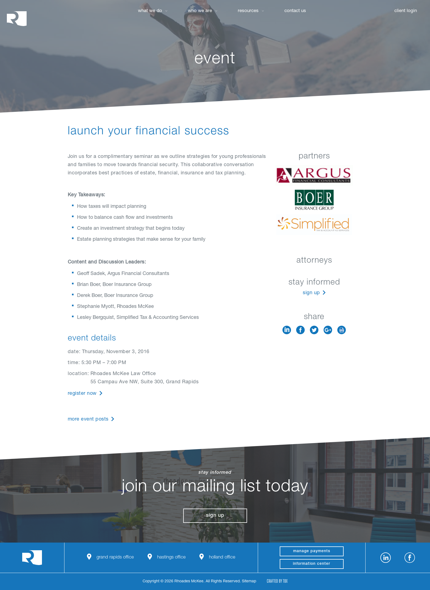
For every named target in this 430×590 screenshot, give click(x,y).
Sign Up (311, 293)
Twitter (314, 330)
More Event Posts (88, 419)
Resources (248, 11)
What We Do (150, 11)
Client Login (405, 11)
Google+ (328, 330)
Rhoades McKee (17, 18)
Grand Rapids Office (115, 557)
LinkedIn (286, 330)
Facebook (300, 330)
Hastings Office (171, 557)
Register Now (82, 393)
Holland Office (222, 557)
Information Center (311, 564)
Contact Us (295, 11)
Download (341, 330)
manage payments (311, 551)
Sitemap (249, 581)
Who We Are (200, 11)
